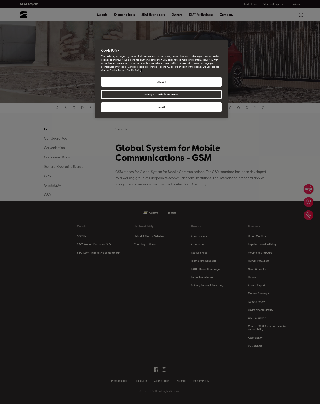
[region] (161, 79)
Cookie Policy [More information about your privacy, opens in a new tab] (134, 70)
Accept (161, 82)
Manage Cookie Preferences (161, 94)
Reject (161, 107)
